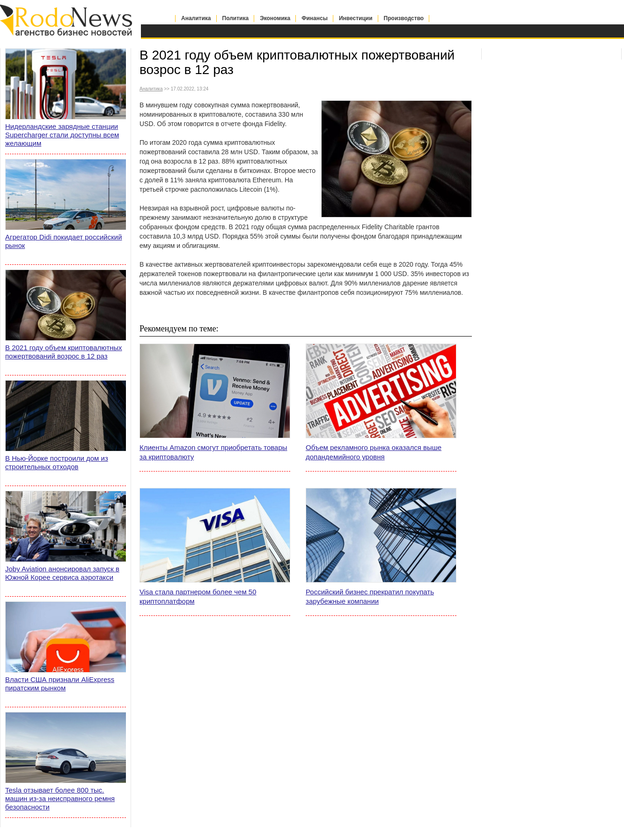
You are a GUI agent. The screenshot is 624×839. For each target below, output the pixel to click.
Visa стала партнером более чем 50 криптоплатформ (198, 596)
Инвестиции (356, 18)
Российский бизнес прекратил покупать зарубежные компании (370, 596)
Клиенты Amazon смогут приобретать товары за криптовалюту (213, 452)
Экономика (275, 18)
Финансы (314, 18)
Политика (235, 18)
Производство (404, 18)
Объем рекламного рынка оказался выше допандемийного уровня (373, 452)
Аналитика (196, 18)
